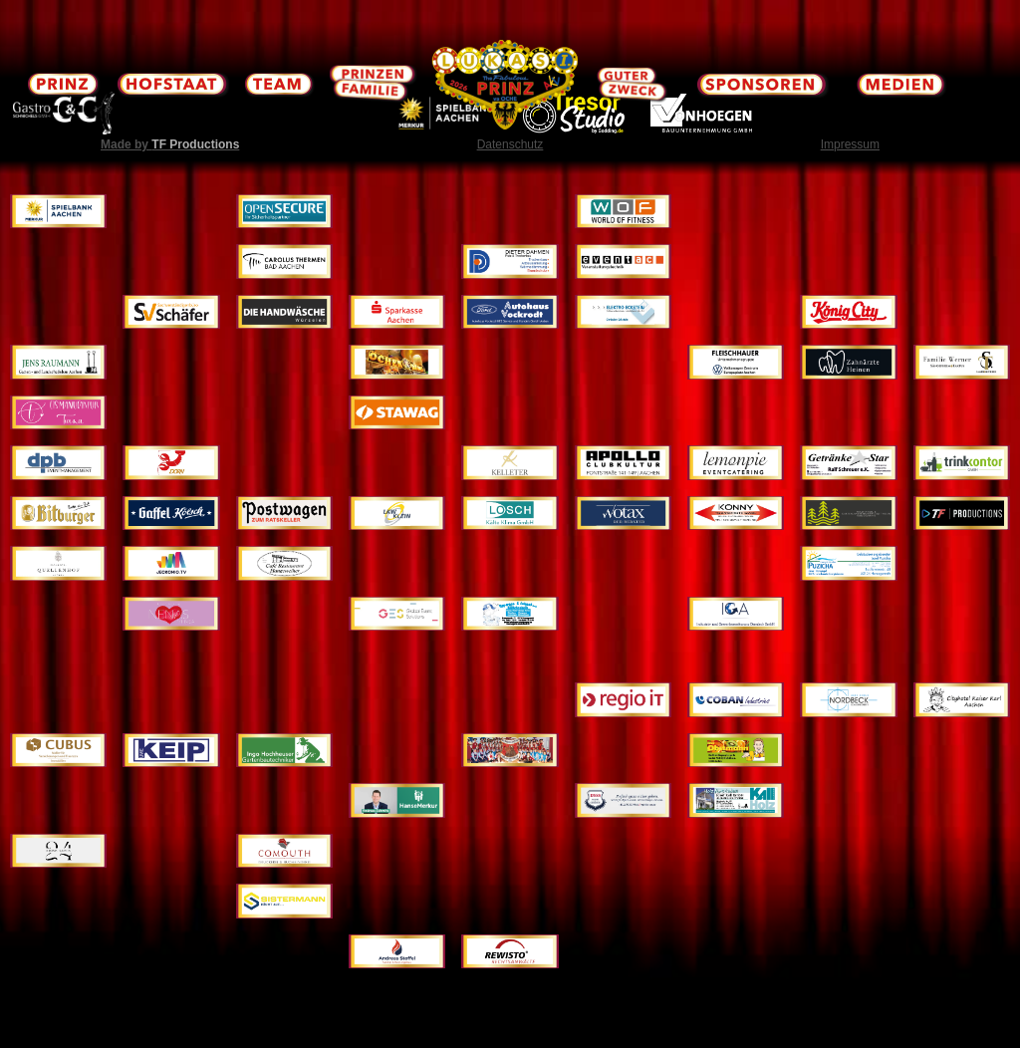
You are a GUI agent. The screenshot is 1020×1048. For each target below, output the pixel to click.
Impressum (850, 144)
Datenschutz (510, 144)
